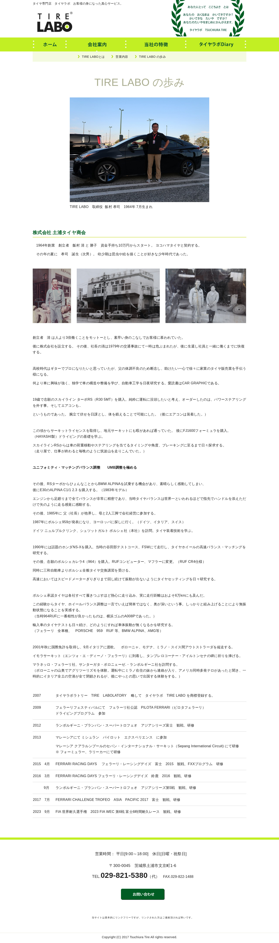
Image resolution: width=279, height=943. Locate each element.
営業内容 (122, 56)
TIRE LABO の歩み (152, 56)
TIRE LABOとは (93, 56)
